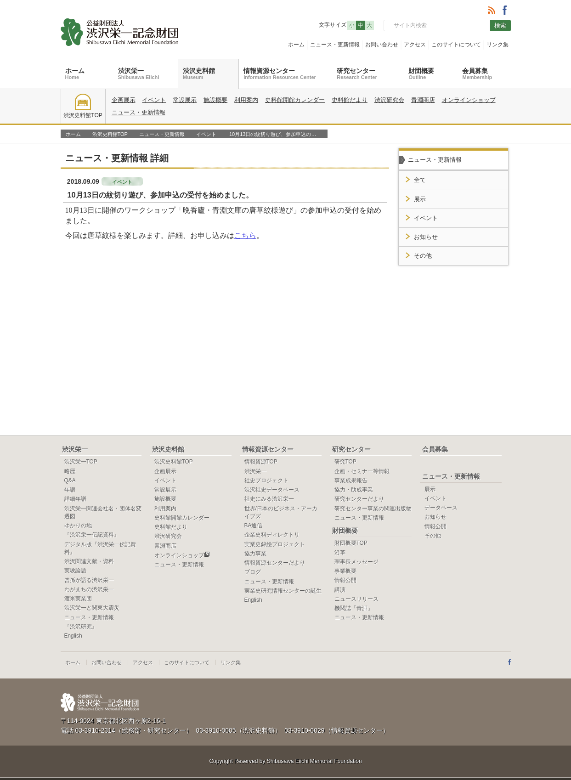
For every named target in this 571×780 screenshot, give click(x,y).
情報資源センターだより (274, 563)
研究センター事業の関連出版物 (373, 508)
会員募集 (477, 73)
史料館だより (349, 99)
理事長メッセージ (356, 562)
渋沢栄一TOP (80, 461)
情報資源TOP (260, 461)
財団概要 (421, 73)
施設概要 (215, 99)
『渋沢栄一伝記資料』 (91, 534)
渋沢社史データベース (272, 489)
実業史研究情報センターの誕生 (283, 591)
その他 (423, 256)
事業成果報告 (350, 480)
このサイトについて (456, 44)
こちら (245, 235)
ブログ (252, 572)
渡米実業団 (78, 598)
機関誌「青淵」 (353, 608)
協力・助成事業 (353, 489)
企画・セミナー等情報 (362, 471)
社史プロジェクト (266, 480)
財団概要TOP (350, 543)
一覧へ (368, 157)
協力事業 (255, 553)
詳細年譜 (75, 499)
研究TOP (345, 461)
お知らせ (426, 237)
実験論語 (75, 570)
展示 (420, 199)
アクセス (415, 44)
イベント (154, 99)
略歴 (69, 471)
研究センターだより (359, 499)
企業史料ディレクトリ (272, 534)
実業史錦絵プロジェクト (274, 544)
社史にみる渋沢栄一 (269, 499)
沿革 (339, 552)
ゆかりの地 (78, 525)
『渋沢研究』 (80, 626)
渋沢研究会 (389, 99)
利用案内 (246, 99)
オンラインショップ (469, 99)
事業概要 (345, 571)
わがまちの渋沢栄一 (89, 589)
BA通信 (253, 525)
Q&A (70, 480)
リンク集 (497, 44)
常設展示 (185, 99)
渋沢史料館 (199, 73)
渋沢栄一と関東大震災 (91, 608)
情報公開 (345, 580)
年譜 (69, 489)
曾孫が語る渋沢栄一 (89, 580)
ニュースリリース (356, 599)
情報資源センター (279, 73)
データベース (441, 507)
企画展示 (124, 99)
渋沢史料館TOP (82, 106)
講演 (339, 590)
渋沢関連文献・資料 (89, 561)
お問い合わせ (381, 44)
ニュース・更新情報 (335, 44)
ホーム (296, 44)
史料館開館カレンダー (295, 99)
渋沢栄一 (138, 73)
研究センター (357, 73)
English (73, 636)
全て (420, 180)
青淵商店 (423, 99)
